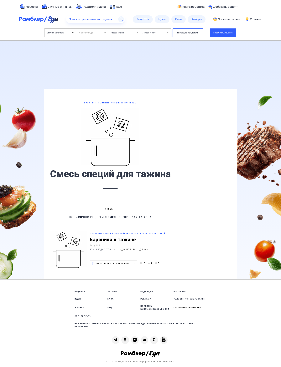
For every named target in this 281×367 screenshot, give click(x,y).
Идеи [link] (78, 299)
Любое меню (156, 32)
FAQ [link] (109, 308)
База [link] (110, 299)
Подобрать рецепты (223, 32)
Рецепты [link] (80, 291)
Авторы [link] (112, 291)
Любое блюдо (92, 32)
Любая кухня (124, 32)
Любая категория (60, 32)
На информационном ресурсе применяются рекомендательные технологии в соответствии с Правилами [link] (135, 325)
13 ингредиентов (103, 249)
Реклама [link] (145, 299)
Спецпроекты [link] (83, 316)
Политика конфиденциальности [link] (154, 307)
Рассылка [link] (180, 291)
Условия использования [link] (189, 299)
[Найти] (121, 19)
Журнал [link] (79, 308)
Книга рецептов (191, 7)
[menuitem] (28, 7)
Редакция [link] (146, 291)
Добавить (223, 7)
